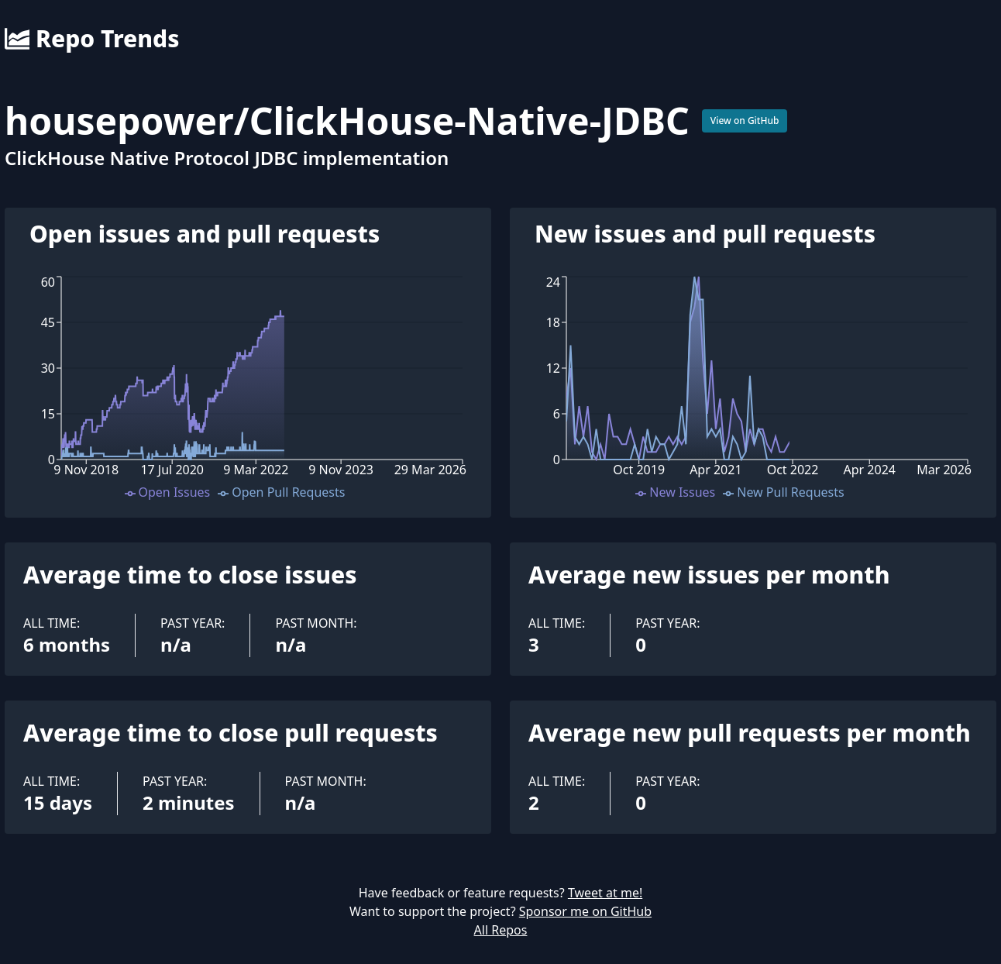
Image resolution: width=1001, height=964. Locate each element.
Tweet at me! (605, 892)
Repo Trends (92, 39)
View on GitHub (744, 120)
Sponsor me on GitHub (585, 911)
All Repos (501, 929)
